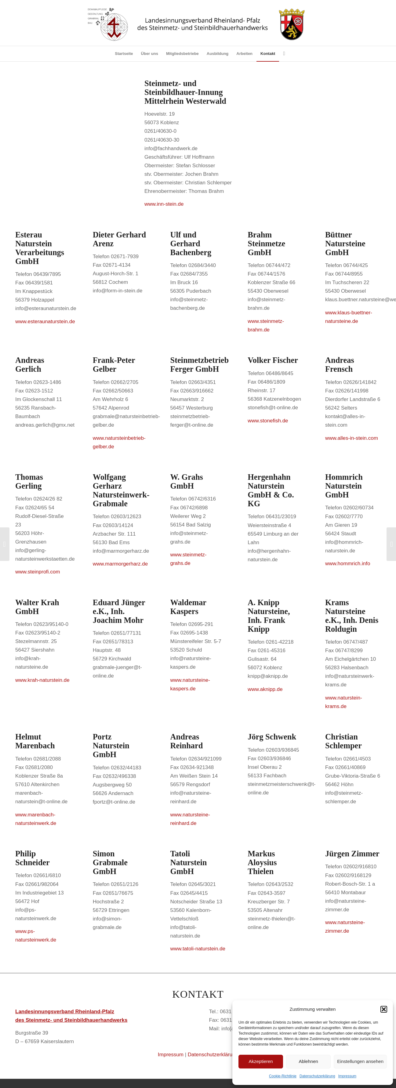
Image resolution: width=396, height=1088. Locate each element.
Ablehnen (308, 1061)
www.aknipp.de (265, 689)
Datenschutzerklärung (317, 1076)
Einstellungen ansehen (360, 1061)
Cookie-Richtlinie (282, 1076)
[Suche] (282, 53)
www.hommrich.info (347, 563)
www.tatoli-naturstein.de (197, 949)
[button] (384, 1009)
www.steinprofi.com (37, 572)
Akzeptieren (261, 1061)
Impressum (347, 1076)
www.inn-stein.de (164, 204)
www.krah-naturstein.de (42, 680)
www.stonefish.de (268, 421)
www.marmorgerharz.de (120, 564)
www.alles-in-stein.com (351, 438)
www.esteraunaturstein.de (45, 321)
